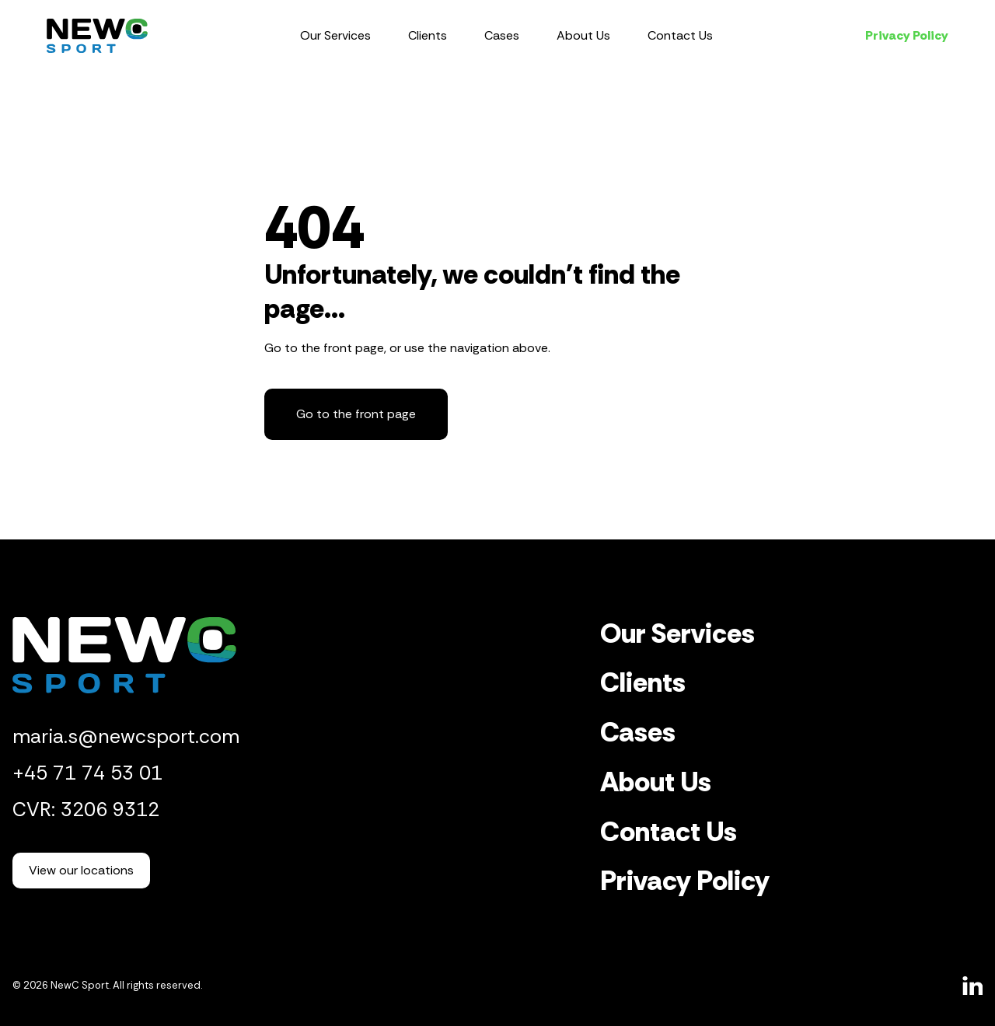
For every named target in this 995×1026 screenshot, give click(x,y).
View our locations (81, 870)
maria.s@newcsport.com (125, 736)
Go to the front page (356, 414)
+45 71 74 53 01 (87, 773)
